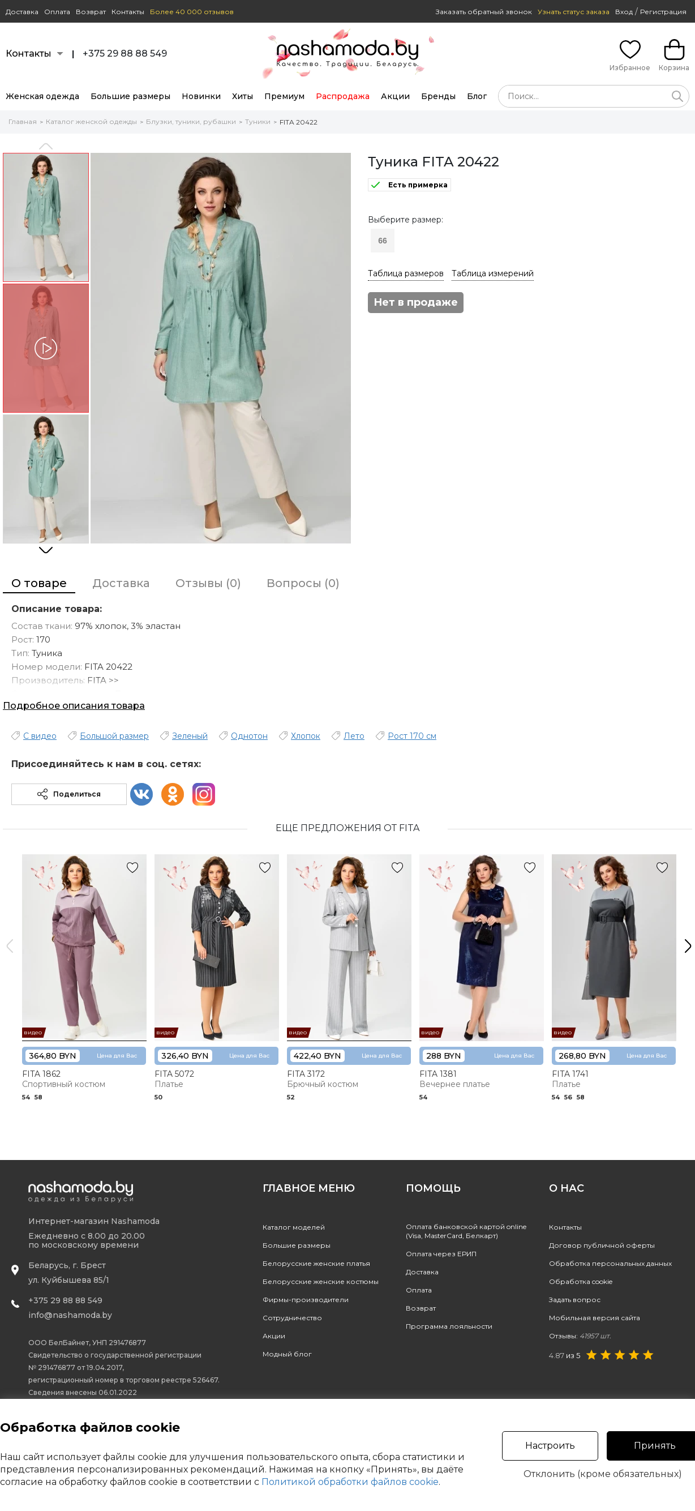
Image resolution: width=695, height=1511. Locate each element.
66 (382, 240)
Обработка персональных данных (610, 1263)
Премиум (284, 96)
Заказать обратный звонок (484, 11)
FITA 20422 (299, 122)
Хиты (242, 96)
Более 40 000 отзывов (192, 11)
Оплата (57, 11)
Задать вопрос (574, 1299)
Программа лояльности (449, 1326)
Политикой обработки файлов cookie (350, 1481)
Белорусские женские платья (316, 1263)
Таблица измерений (493, 273)
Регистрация (663, 11)
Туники (258, 121)
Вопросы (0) (303, 583)
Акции (395, 96)
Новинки (201, 96)
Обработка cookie (580, 1281)
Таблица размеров (406, 273)
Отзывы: (580, 1336)
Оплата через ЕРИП (441, 1253)
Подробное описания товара (74, 705)
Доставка (22, 11)
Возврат (91, 11)
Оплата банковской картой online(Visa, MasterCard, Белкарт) (466, 1231)
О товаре (39, 583)
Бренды (438, 96)
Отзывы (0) (208, 583)
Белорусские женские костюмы (321, 1281)
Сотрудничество (292, 1317)
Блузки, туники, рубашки (191, 121)
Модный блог (287, 1354)
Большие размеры (130, 96)
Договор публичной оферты (602, 1245)
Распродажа (343, 96)
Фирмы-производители (306, 1299)
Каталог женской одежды (91, 121)
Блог (477, 96)
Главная (22, 121)
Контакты (127, 11)
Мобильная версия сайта (594, 1317)
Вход (624, 11)
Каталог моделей (294, 1227)
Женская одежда (42, 96)
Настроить (550, 1445)
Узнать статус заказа (574, 11)
